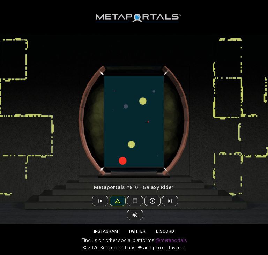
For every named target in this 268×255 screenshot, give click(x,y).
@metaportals (171, 240)
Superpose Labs (118, 247)
